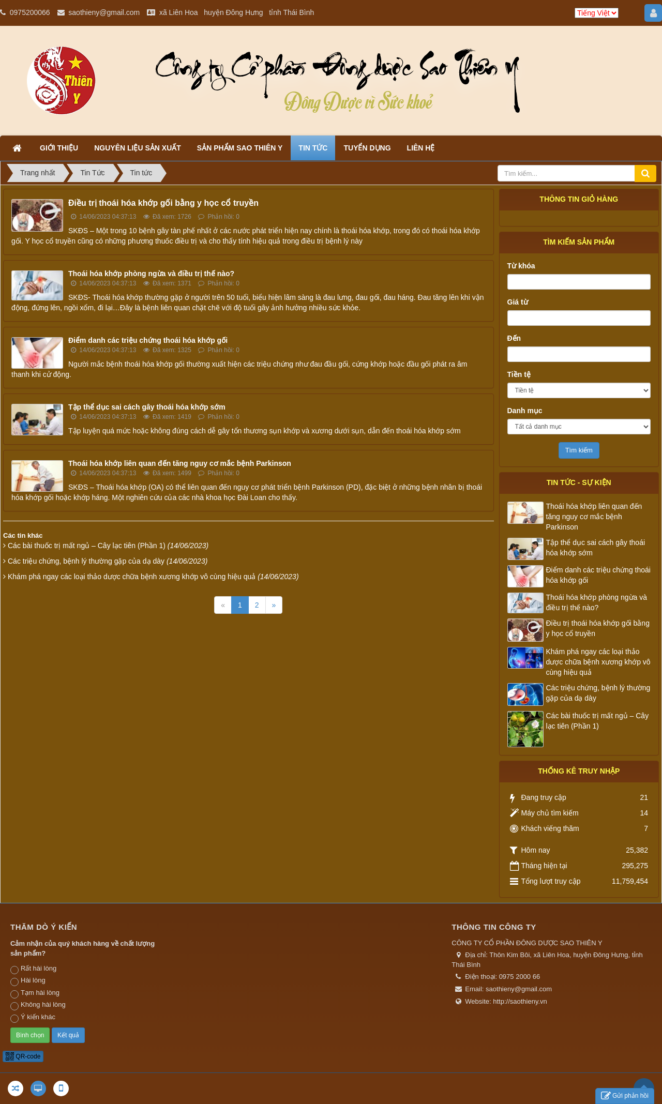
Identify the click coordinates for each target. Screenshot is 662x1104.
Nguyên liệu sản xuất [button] (137, 148)
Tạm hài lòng (34, 993)
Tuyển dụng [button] (366, 148)
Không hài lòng (38, 1005)
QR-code (23, 1056)
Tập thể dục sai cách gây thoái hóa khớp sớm (146, 407)
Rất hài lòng (33, 969)
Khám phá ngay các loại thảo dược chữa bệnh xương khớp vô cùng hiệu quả (153, 576)
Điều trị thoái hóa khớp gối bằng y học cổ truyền (163, 203)
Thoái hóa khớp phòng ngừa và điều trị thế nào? (151, 273)
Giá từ (517, 302)
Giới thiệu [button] (59, 148)
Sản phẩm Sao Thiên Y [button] (240, 148)
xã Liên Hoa (178, 12)
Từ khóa (521, 266)
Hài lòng (28, 981)
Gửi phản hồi (625, 1096)
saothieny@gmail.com (104, 12)
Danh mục (525, 410)
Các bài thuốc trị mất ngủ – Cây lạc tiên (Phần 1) (108, 545)
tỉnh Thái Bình (291, 12)
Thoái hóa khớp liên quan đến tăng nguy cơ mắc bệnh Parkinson (179, 463)
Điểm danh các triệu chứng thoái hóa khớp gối (148, 340)
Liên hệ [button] (421, 148)
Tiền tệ (519, 374)
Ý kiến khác (32, 1017)
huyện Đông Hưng (233, 12)
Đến (514, 338)
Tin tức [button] (312, 148)
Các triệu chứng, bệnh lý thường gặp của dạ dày (107, 561)
